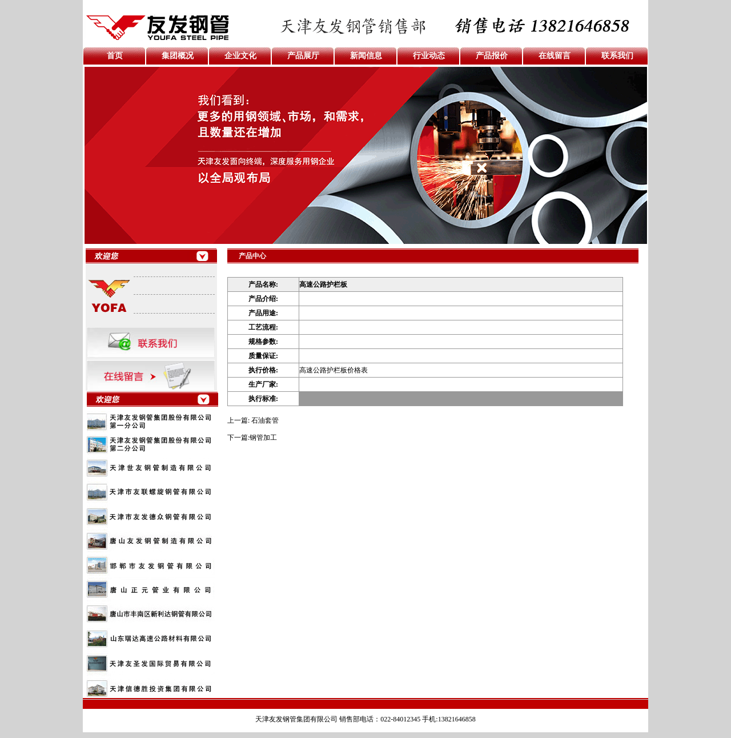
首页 (115, 55)
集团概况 (178, 55)
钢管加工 (263, 438)
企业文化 (240, 55)
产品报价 (492, 55)
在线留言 (555, 55)
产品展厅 (303, 55)
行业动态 (429, 55)
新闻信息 (366, 55)
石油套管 (265, 420)
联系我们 (617, 55)
